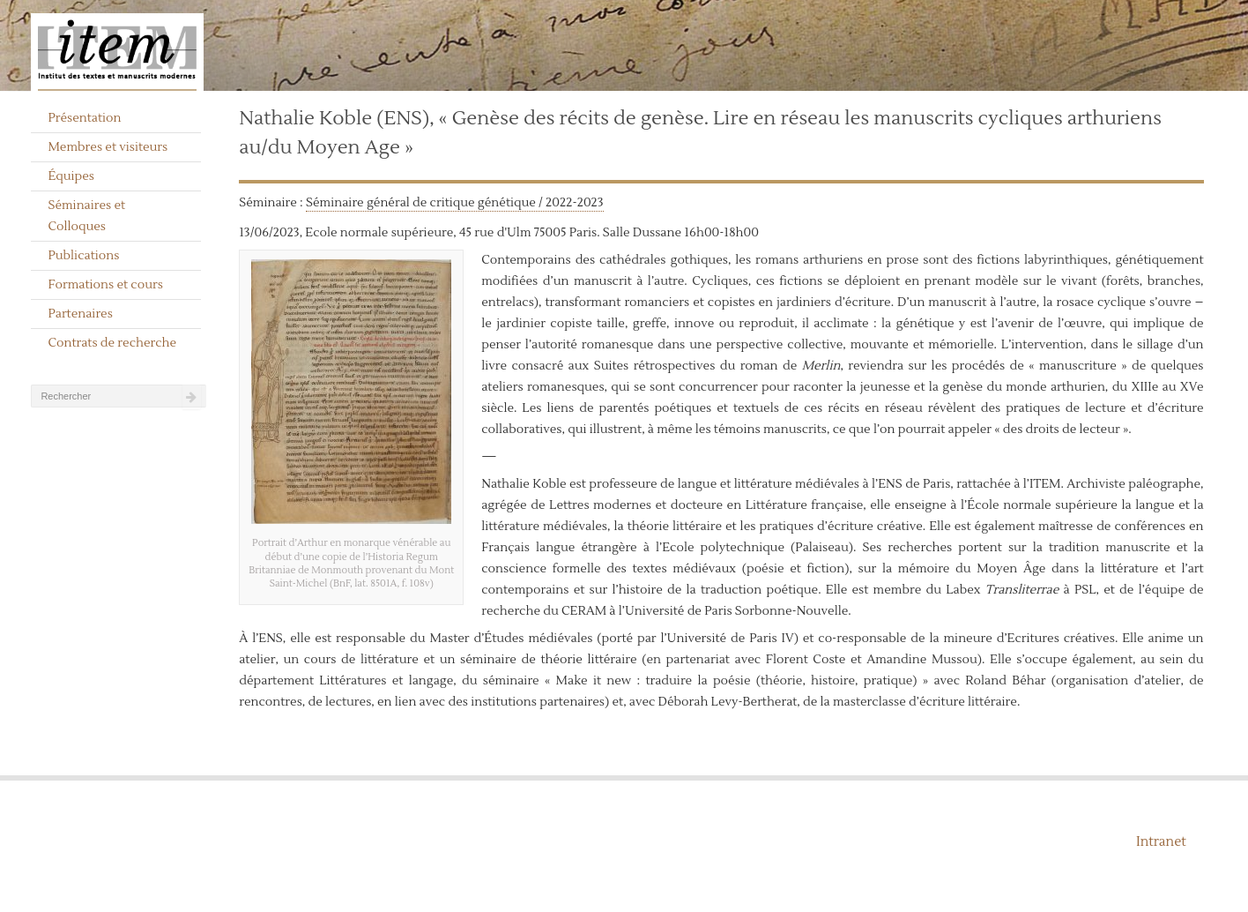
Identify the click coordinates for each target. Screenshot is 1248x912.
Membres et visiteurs (107, 147)
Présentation (84, 118)
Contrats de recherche (112, 343)
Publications (83, 256)
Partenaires (80, 314)
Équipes (71, 176)
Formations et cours (105, 285)
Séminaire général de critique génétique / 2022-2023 (454, 203)
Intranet (1161, 842)
